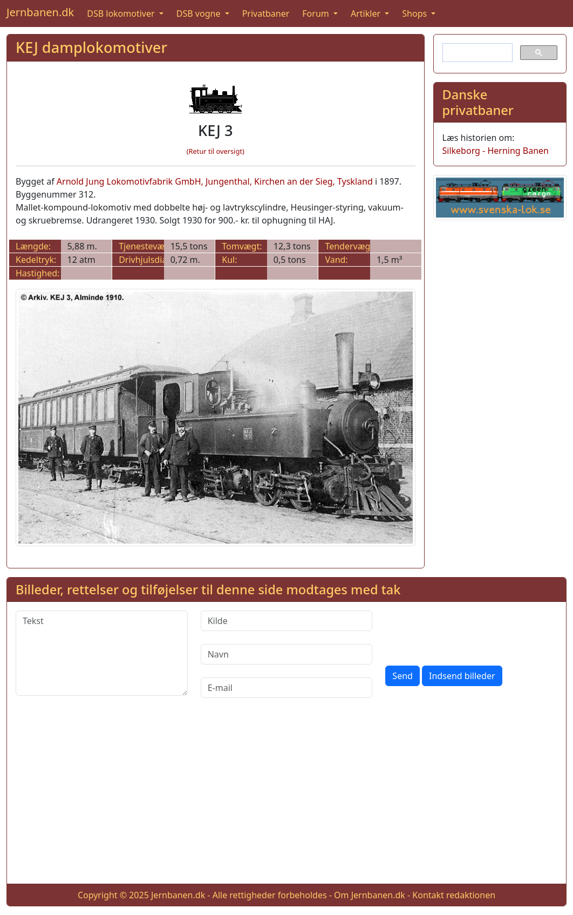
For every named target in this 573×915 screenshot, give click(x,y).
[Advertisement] (286, 799)
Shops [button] (415, 13)
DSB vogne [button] (199, 13)
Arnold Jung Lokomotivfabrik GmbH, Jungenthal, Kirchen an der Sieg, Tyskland (215, 181)
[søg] (477, 52)
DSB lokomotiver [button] (122, 13)
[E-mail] (287, 687)
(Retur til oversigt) (215, 151)
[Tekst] (102, 653)
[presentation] (467, 632)
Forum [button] (316, 13)
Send (402, 676)
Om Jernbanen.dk (369, 895)
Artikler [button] (367, 13)
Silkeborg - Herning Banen (495, 151)
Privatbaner (266, 13)
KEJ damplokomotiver (91, 47)
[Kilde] (287, 621)
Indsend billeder (462, 676)
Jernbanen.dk (40, 12)
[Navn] (287, 654)
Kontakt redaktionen (453, 895)
